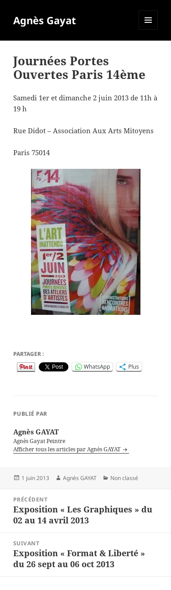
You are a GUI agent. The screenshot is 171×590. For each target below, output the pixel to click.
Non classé (124, 478)
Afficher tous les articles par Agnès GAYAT (67, 449)
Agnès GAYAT (80, 478)
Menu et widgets (148, 29)
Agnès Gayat (44, 20)
